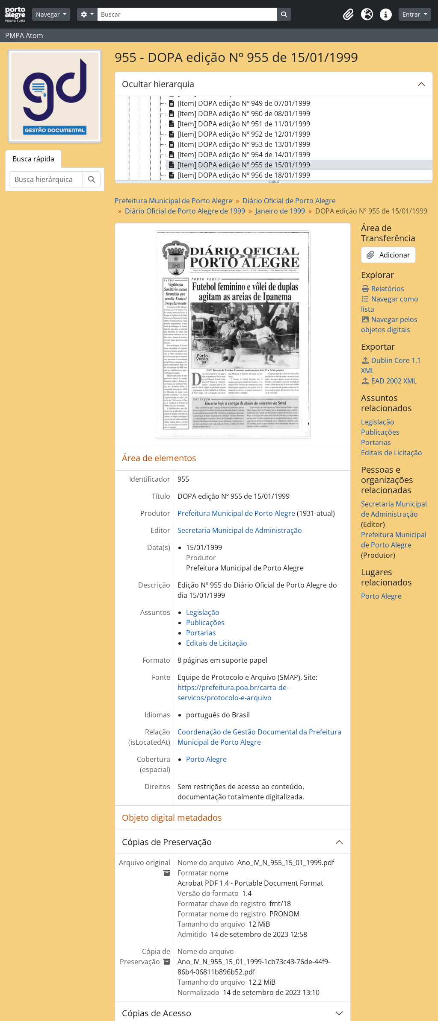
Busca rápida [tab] (33, 159)
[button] (348, 14)
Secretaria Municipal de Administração (240, 530)
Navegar (49, 14)
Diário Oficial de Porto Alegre (289, 200)
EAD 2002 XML (389, 381)
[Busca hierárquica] (46, 179)
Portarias (201, 633)
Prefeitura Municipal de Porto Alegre (173, 200)
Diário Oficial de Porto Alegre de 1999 (185, 211)
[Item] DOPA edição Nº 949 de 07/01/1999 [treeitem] (238, 103)
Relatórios (382, 288)
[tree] (273, 138)
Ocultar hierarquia (158, 84)
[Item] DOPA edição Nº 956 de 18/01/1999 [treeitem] (238, 175)
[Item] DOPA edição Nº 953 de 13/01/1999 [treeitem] (238, 144)
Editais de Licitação (216, 643)
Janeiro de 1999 (280, 211)
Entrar (412, 14)
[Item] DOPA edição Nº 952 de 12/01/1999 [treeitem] (238, 134)
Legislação (202, 612)
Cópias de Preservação (167, 842)
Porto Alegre (206, 759)
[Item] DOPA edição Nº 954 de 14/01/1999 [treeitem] (238, 154)
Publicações (205, 622)
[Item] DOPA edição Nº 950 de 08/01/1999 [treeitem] (238, 113)
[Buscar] (187, 14)
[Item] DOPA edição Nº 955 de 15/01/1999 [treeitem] (238, 165)
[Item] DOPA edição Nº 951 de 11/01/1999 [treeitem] (238, 124)
